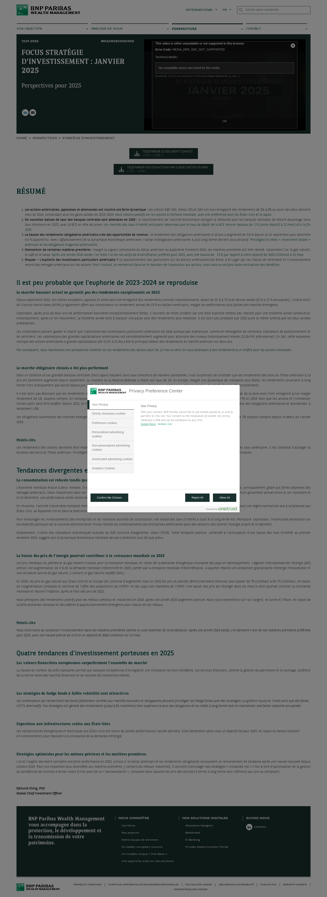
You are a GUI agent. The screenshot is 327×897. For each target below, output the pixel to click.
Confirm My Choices (109, 497)
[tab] (110, 404)
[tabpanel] (188, 416)
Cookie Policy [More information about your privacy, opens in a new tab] (148, 424)
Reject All (197, 497)
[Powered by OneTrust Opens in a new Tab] (222, 509)
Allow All (224, 497)
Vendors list (165, 424)
